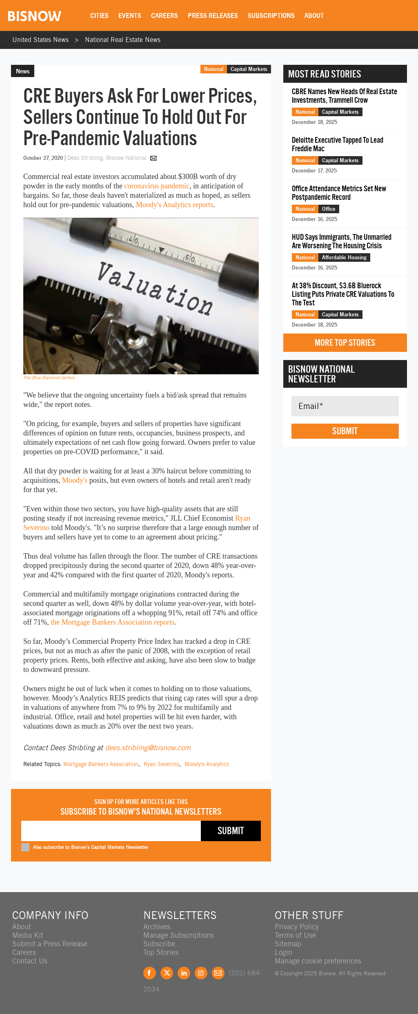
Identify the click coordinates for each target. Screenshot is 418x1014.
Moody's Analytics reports (174, 205)
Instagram (201, 973)
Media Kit (27, 935)
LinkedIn (184, 973)
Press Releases (213, 15)
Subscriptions (271, 15)
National (213, 69)
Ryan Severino (161, 764)
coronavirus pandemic (156, 186)
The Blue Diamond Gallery (49, 377)
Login (283, 952)
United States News (40, 40)
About (314, 15)
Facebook (149, 973)
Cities (99, 15)
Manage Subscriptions (178, 935)
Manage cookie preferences (318, 961)
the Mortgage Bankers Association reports (112, 622)
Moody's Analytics (207, 764)
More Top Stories (345, 343)
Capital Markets (249, 69)
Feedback (218, 973)
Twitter (166, 973)
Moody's (74, 480)
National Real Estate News (122, 40)
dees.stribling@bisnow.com (148, 747)
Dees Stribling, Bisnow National (107, 158)
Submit (345, 431)
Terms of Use (295, 935)
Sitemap (288, 943)
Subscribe (159, 943)
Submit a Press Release (49, 943)
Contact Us (29, 961)
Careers (164, 15)
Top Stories (160, 952)
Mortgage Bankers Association (100, 764)
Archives (156, 926)
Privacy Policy (297, 926)
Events (129, 15)
